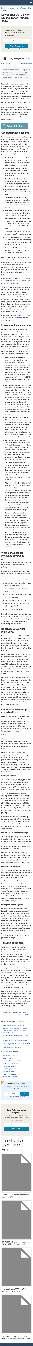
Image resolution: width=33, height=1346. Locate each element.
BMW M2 (5, 10)
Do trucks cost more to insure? (12, 1038)
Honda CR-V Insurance (10, 1074)
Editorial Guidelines (8, 69)
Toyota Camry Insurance (10, 1077)
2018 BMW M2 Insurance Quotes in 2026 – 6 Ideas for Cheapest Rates (16, 1223)
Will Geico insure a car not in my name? (15, 1028)
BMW (29, 8)
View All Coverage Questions (12, 1047)
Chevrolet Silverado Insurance (12, 1061)
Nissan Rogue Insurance (10, 1055)
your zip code (17, 624)
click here (18, 318)
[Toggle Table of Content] (14, 126)
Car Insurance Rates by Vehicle (16, 8)
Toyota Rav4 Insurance (10, 1058)
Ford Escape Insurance (10, 1069)
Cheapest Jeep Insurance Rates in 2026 (15, 1035)
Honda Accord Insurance (10, 1063)
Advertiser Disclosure (26, 63)
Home (3, 8)
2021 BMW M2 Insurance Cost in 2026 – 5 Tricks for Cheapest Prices (16, 1317)
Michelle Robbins (19, 58)
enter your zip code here (9, 283)
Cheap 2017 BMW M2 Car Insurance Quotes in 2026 (16, 1175)
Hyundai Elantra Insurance (11, 1071)
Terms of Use (22, 48)
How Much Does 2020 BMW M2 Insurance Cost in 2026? (16, 1270)
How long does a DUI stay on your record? (16, 1040)
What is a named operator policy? (13, 1025)
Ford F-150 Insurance (9, 1066)
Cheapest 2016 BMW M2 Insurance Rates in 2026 (20, 1014)
